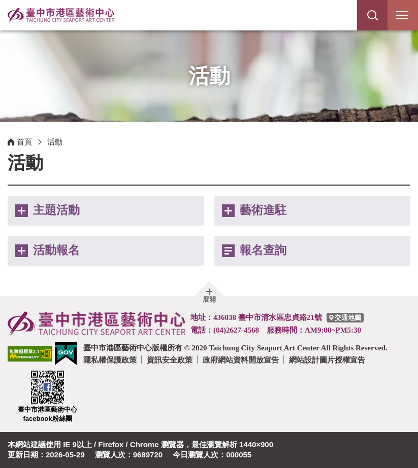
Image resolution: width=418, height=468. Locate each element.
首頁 (24, 141)
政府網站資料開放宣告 (241, 359)
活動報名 (56, 250)
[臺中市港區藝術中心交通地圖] (345, 317)
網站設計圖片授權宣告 (327, 359)
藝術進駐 (263, 210)
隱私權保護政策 (110, 359)
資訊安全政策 (169, 359)
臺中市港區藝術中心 (61, 15)
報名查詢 (263, 250)
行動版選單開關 (402, 17)
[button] (372, 15)
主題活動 (56, 210)
